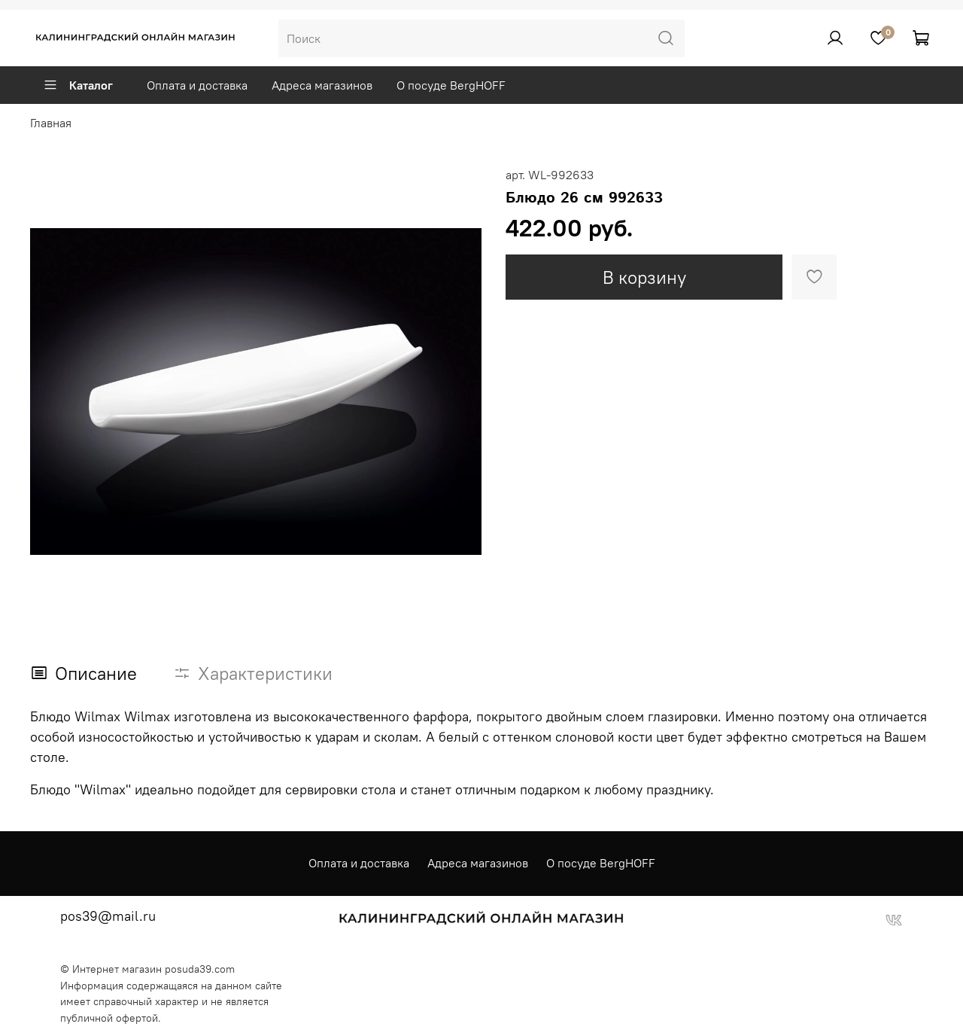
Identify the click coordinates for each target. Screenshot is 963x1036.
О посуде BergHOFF (451, 85)
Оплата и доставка (197, 85)
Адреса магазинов (322, 85)
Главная (50, 122)
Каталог (78, 85)
